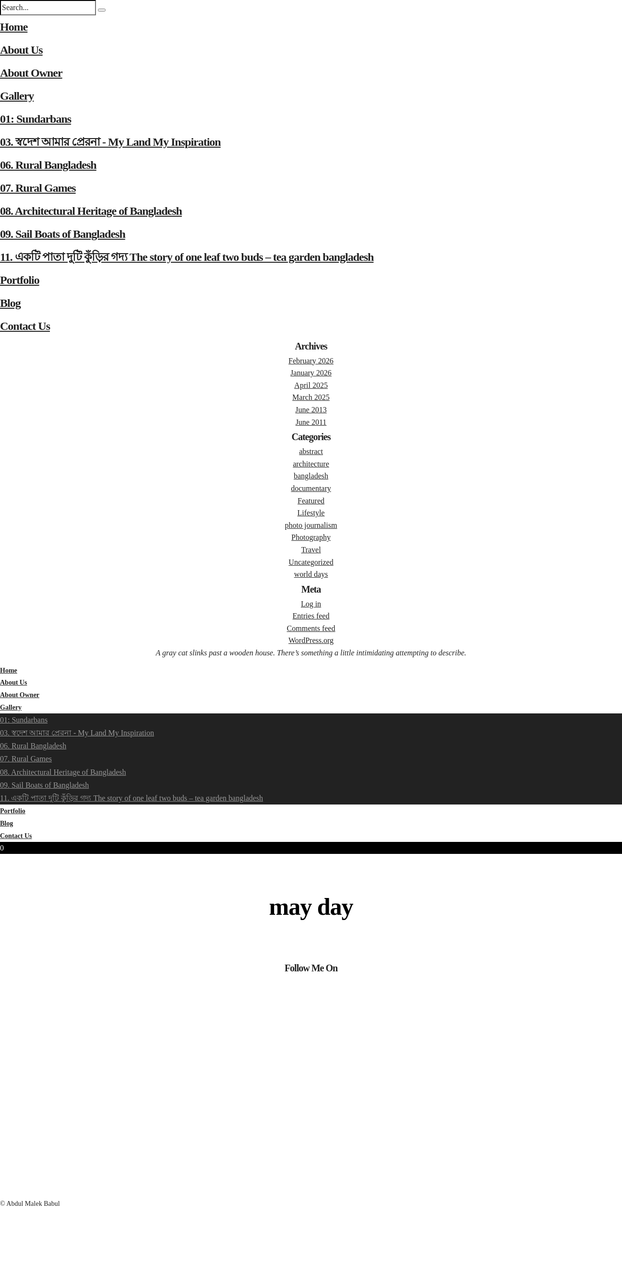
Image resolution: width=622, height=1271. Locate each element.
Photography (311, 537)
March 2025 (311, 397)
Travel (311, 550)
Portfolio (19, 280)
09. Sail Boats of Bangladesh (62, 234)
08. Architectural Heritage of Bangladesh (91, 211)
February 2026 (311, 361)
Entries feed (311, 616)
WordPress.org (311, 640)
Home (13, 27)
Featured (311, 501)
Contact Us (25, 326)
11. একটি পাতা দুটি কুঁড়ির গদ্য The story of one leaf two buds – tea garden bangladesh (186, 257)
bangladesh (311, 476)
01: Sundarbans (35, 119)
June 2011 (311, 422)
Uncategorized (310, 562)
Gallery (17, 96)
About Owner (31, 73)
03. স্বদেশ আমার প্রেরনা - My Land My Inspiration (110, 142)
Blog (10, 303)
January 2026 (311, 373)
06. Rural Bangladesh (48, 165)
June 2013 (310, 410)
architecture (311, 464)
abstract (311, 451)
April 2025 (311, 385)
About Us (21, 50)
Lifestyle (311, 513)
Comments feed (311, 628)
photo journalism (311, 525)
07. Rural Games (38, 188)
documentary (311, 488)
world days (311, 574)
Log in (311, 604)
